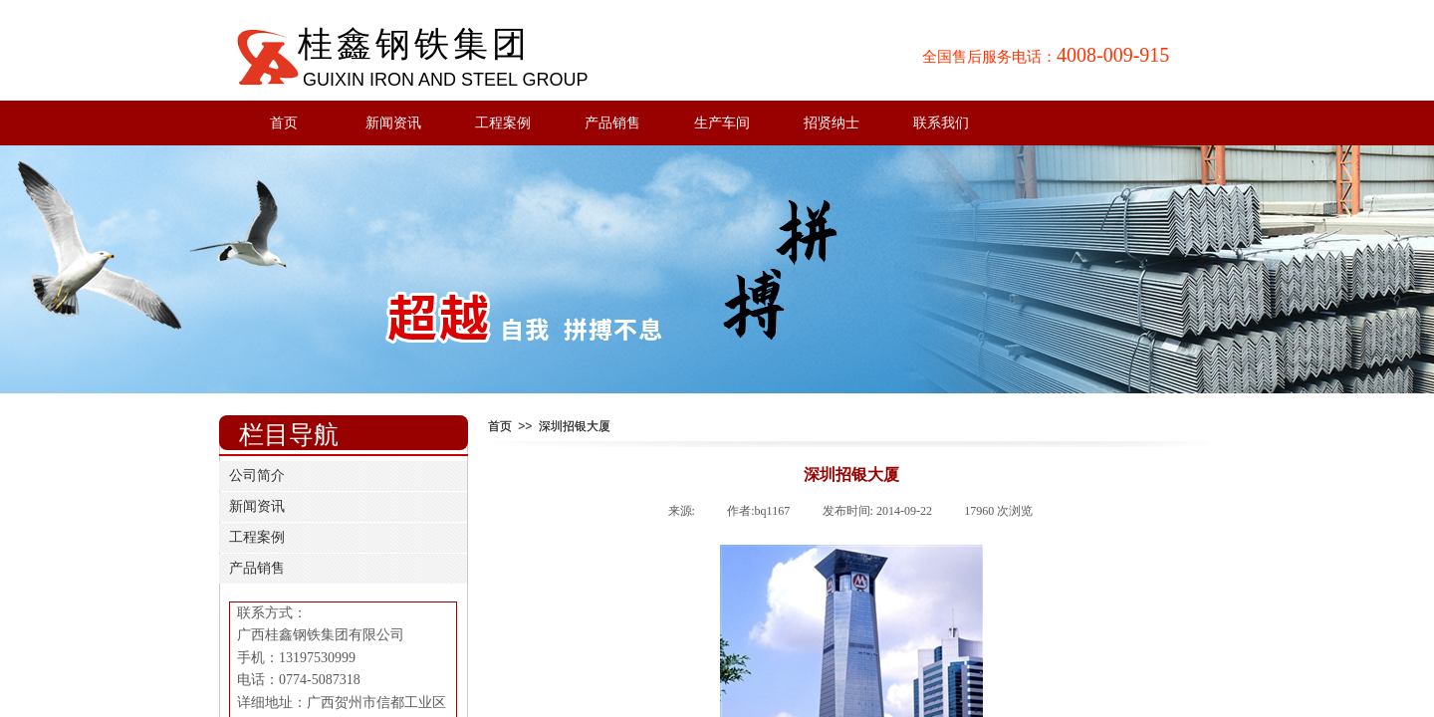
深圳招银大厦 (574, 426)
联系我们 (941, 123)
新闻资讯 (393, 123)
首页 (284, 123)
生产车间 (722, 123)
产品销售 (612, 123)
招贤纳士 (831, 123)
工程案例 (503, 123)
